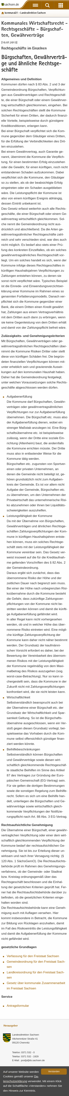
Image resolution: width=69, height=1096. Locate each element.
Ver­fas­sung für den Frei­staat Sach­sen (33, 956)
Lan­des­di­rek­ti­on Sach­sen (25, 1034)
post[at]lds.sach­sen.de (33, 1060)
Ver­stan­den (54, 1071)
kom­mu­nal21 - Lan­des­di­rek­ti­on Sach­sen (25, 13)
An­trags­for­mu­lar (18, 1005)
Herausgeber (10, 1025)
